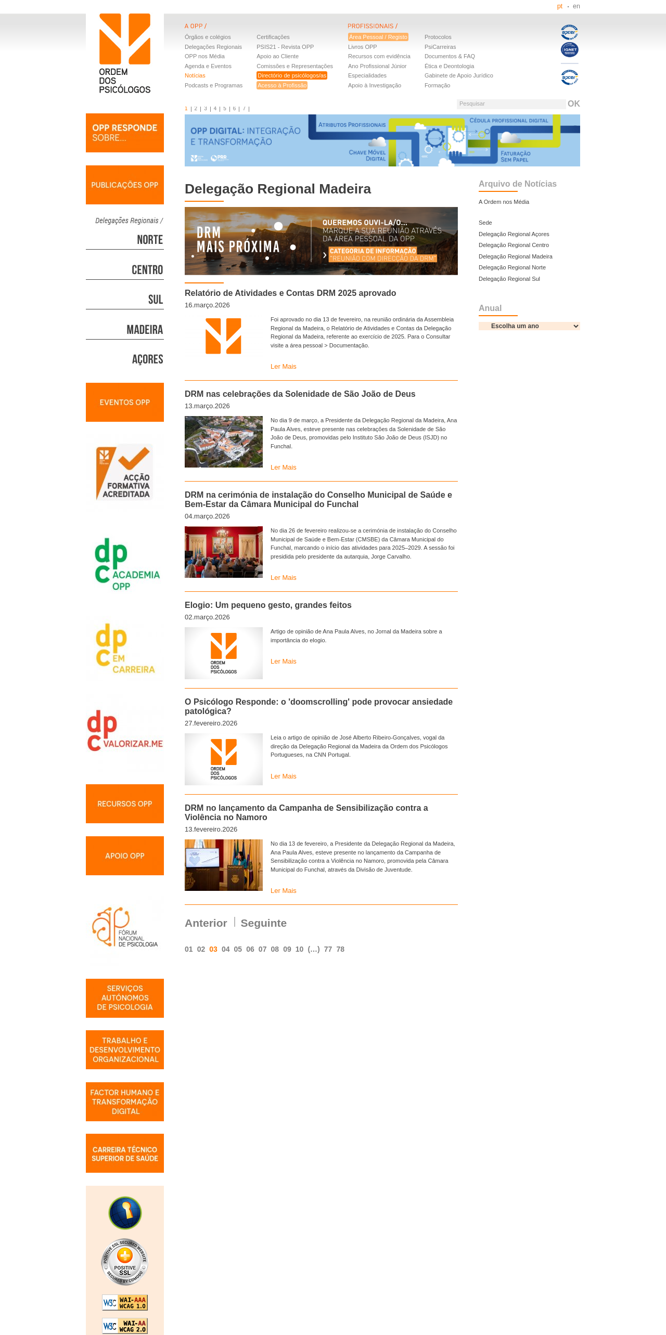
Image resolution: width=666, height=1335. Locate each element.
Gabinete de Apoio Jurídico (459, 75)
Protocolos (438, 37)
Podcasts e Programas (213, 85)
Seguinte (264, 923)
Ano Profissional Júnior (377, 66)
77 (328, 949)
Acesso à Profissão (282, 85)
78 (340, 949)
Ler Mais (284, 366)
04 (226, 949)
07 (263, 949)
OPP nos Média (205, 56)
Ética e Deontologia (449, 66)
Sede (485, 222)
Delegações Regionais (213, 47)
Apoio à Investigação (374, 85)
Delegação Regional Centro (514, 245)
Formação (438, 85)
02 (201, 949)
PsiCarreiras (440, 47)
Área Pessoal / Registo (378, 37)
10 (300, 949)
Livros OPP (362, 47)
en (576, 6)
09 (287, 949)
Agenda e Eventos (208, 66)
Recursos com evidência (379, 56)
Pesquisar (472, 103)
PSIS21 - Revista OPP (285, 47)
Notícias (195, 75)
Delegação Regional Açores (514, 234)
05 (238, 949)
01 (189, 949)
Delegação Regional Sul (509, 279)
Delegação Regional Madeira (516, 256)
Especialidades (367, 75)
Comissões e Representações (295, 66)
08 (275, 949)
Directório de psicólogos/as (292, 75)
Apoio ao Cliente (278, 56)
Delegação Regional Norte (512, 267)
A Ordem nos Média (504, 202)
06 (250, 949)
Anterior (206, 923)
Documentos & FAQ (450, 56)
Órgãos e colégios (208, 37)
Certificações (273, 37)
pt (559, 6)
